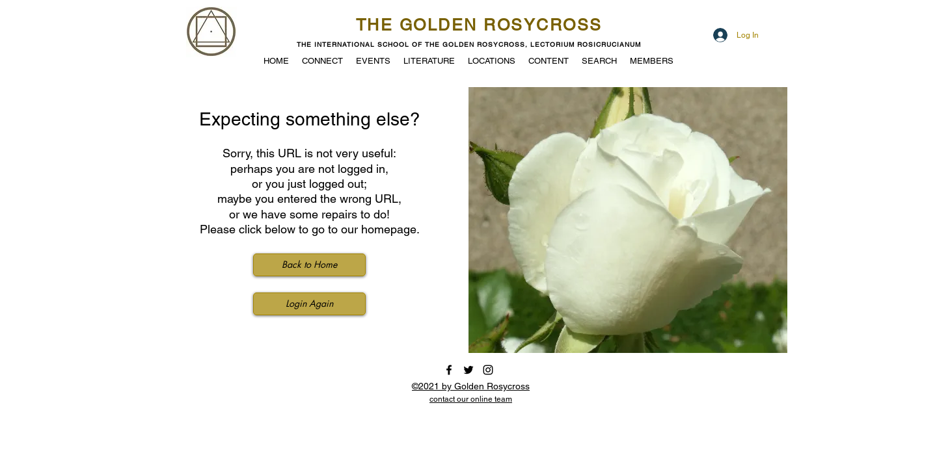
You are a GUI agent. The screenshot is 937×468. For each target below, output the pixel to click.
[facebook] (448, 369)
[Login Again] (309, 303)
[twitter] (468, 369)
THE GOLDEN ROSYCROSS (479, 25)
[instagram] (488, 369)
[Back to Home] (309, 265)
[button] (373, 59)
